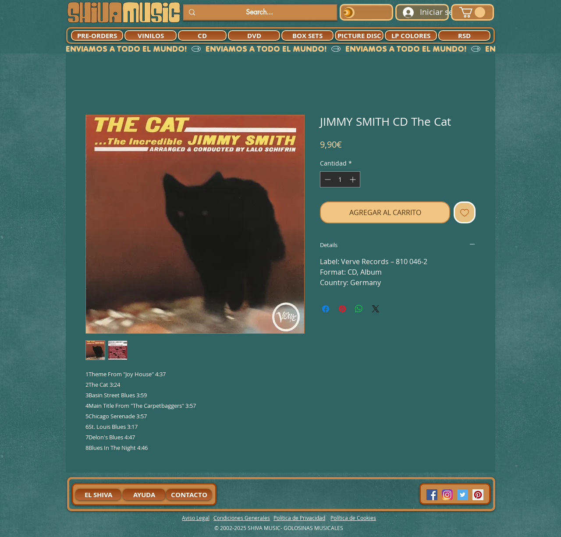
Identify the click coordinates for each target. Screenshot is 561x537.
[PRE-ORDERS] (97, 35)
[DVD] (254, 35)
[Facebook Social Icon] (431, 494)
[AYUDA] (144, 494)
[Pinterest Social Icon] (477, 494)
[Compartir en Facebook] (325, 309)
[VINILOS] (150, 35)
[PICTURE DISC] (359, 35)
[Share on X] (375, 309)
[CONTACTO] (189, 494)
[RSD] (464, 35)
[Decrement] (326, 179)
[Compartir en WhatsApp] (359, 309)
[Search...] (259, 12)
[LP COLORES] (411, 35)
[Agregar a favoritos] (465, 212)
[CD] (202, 35)
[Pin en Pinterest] (342, 309)
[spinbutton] (340, 179)
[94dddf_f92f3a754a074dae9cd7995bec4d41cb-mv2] (447, 494)
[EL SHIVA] (98, 494)
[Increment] (353, 179)
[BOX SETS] (307, 35)
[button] (472, 12)
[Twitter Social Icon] (462, 494)
